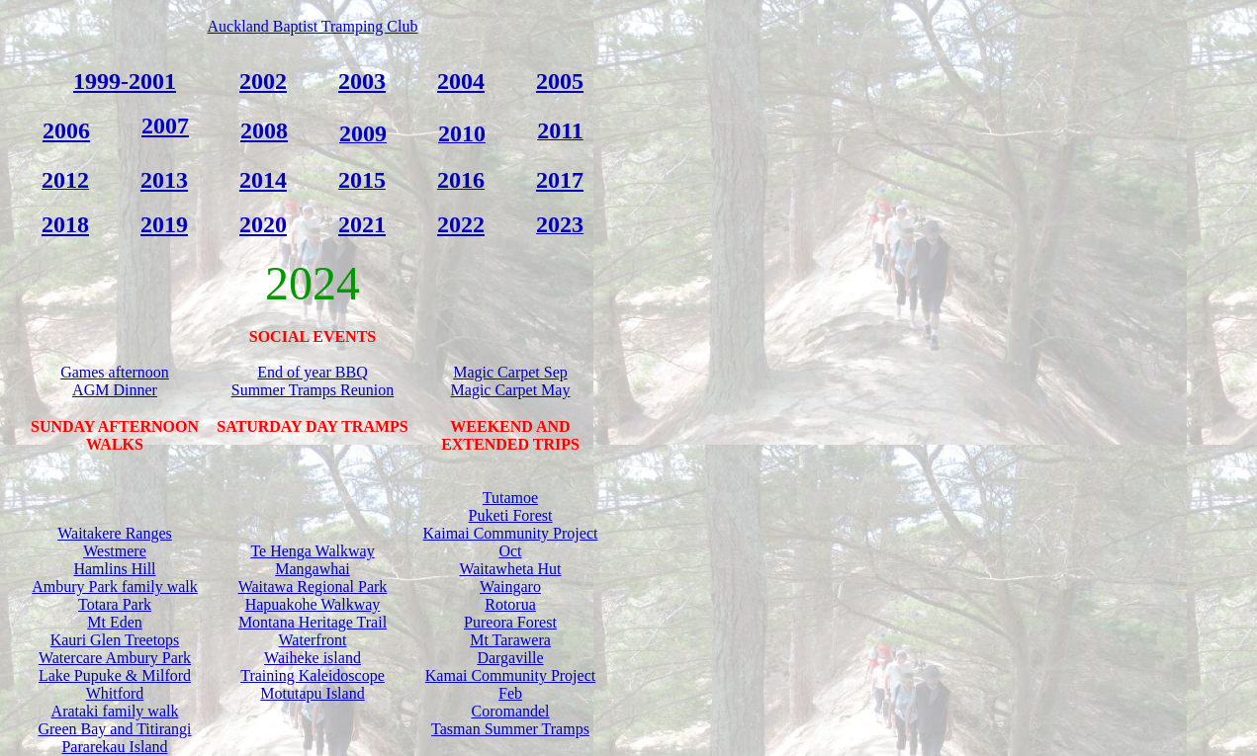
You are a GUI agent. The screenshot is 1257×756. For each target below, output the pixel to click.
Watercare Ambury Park (115, 657)
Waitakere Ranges (114, 533)
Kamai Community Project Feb (510, 684)
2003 (362, 81)
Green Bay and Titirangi (114, 728)
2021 (362, 224)
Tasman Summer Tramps (510, 728)
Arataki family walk (115, 711)
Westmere (114, 551)
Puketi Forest (511, 515)
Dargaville (510, 657)
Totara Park (114, 604)
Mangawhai (312, 568)
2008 (264, 130)
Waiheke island (312, 657)
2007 (165, 125)
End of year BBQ (312, 372)
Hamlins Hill (114, 568)
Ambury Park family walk (115, 586)
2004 (461, 81)
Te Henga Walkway (312, 551)
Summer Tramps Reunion (312, 389)
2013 (164, 180)
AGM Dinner (114, 389)
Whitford (115, 693)
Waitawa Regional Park (313, 586)
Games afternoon (114, 372)
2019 (164, 224)
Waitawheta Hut (510, 568)
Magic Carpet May (511, 389)
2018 (65, 224)
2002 (263, 81)
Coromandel (510, 711)
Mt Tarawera (510, 639)
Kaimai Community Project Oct (510, 542)
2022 (461, 224)
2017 (560, 180)
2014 (263, 180)
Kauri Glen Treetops (115, 639)
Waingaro (510, 586)
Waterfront (313, 639)
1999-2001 (124, 81)
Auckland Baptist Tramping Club (313, 26)
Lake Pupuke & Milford (115, 675)
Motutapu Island (312, 693)
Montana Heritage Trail (312, 622)
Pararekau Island (114, 746)
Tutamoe (510, 497)
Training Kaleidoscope (312, 675)
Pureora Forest (510, 622)
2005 (560, 81)
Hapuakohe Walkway (313, 604)
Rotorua (510, 604)
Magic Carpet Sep (510, 372)
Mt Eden (114, 622)
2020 (263, 224)
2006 (66, 130)
